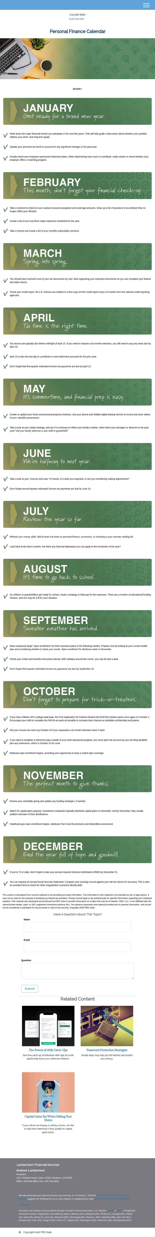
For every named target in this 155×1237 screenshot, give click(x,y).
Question (26, 960)
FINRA (110, 1210)
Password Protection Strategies (107, 1050)
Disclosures (25, 1204)
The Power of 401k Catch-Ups (48, 1050)
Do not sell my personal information (112, 1198)
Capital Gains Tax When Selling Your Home (48, 1118)
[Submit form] (29, 989)
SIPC (119, 1210)
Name (27, 919)
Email (27, 940)
